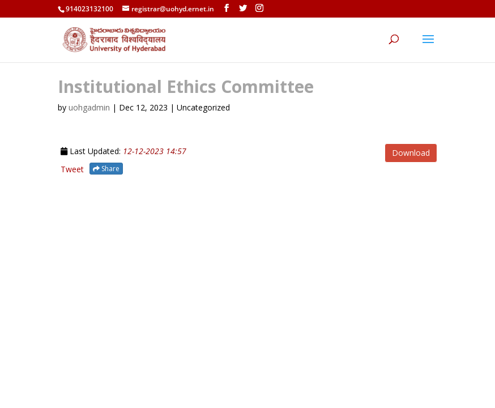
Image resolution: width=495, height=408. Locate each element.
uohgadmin (89, 107)
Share (106, 168)
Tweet (72, 169)
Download (411, 152)
